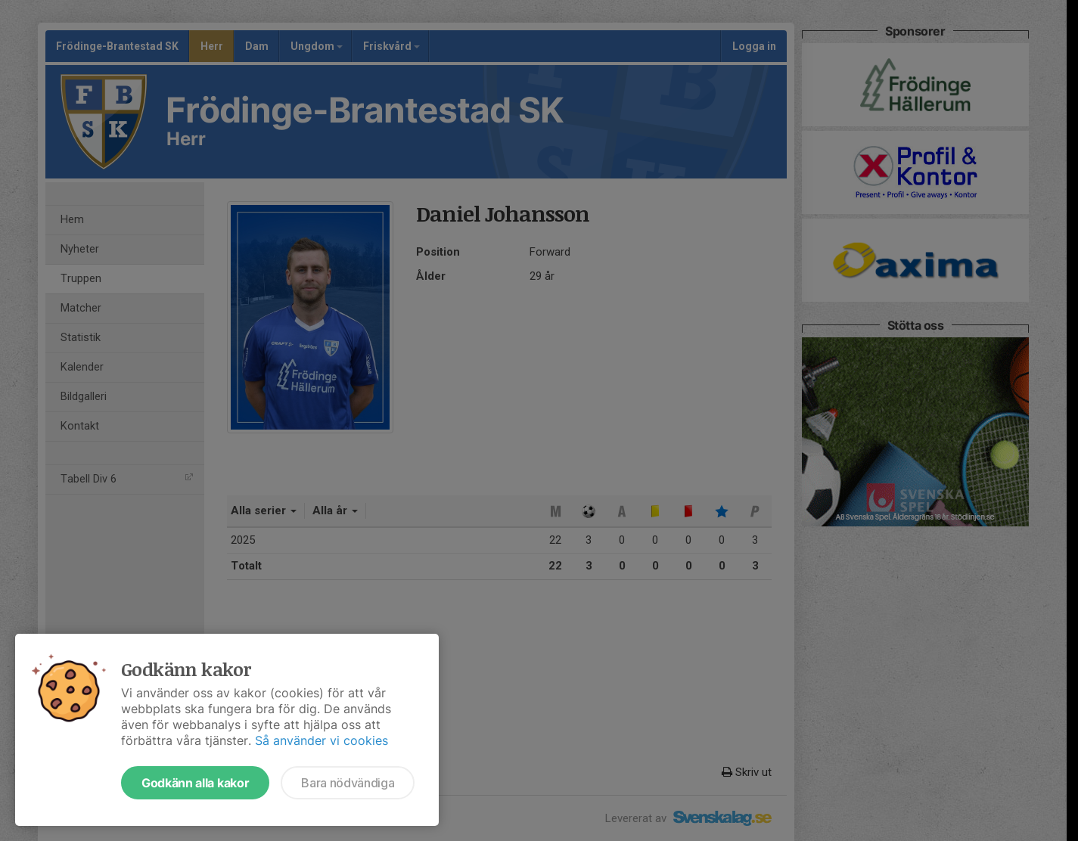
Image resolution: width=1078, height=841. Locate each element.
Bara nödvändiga (347, 782)
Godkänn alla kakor (195, 782)
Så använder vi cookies (321, 740)
